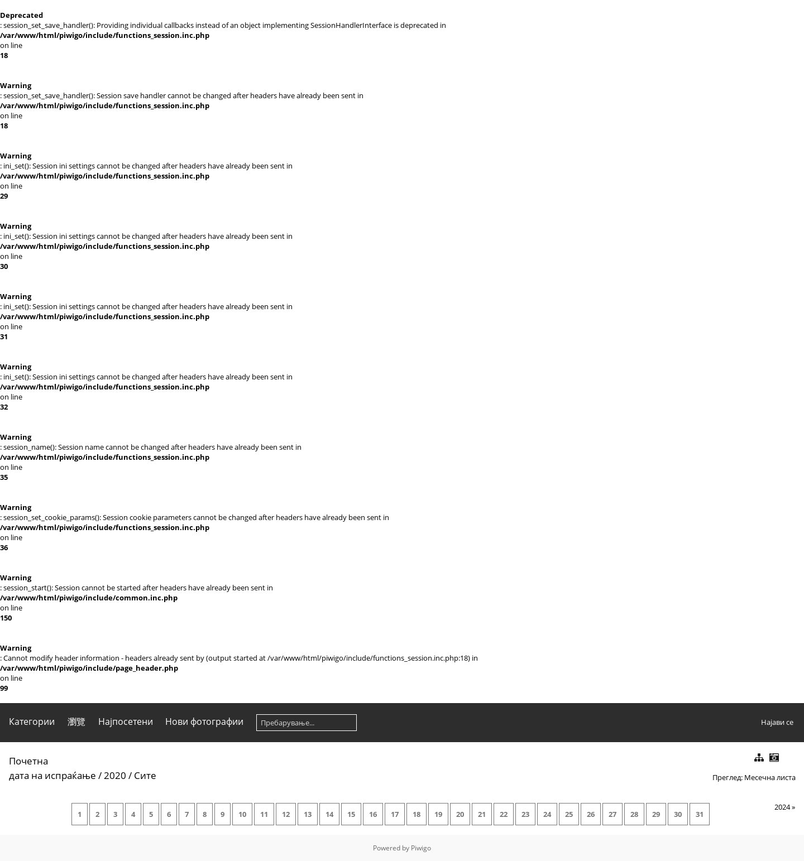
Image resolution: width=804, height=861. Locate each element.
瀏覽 (76, 721)
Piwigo (421, 848)
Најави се (777, 722)
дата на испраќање (52, 775)
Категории (32, 721)
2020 (115, 775)
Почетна (28, 760)
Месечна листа (770, 777)
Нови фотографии (204, 721)
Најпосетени (125, 721)
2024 (782, 807)
